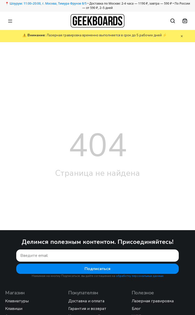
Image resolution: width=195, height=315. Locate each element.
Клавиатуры (17, 301)
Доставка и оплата (86, 301)
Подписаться (97, 269)
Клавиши (13, 308)
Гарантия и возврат (87, 308)
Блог (136, 308)
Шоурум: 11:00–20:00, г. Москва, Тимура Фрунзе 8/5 (48, 3)
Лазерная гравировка (153, 301)
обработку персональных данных (140, 276)
